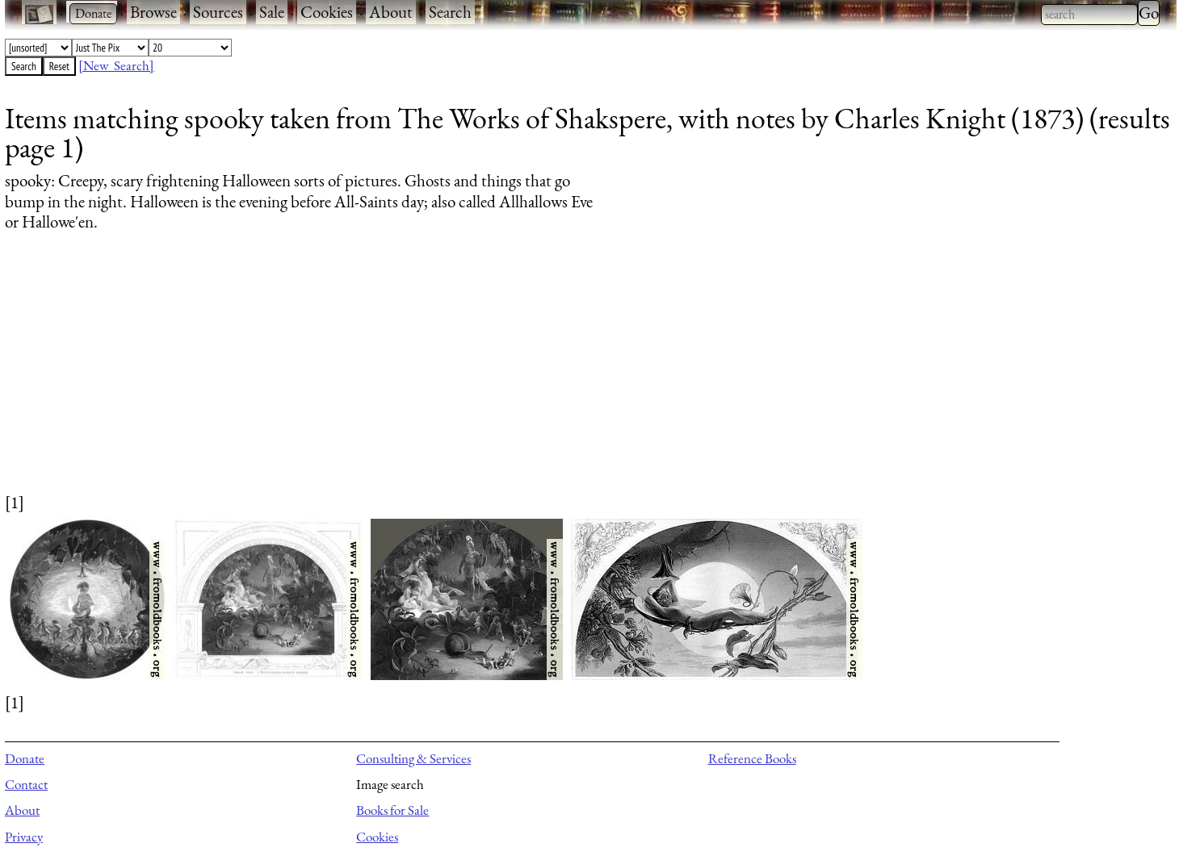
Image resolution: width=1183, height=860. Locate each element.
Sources (218, 12)
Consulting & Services (413, 758)
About (391, 12)
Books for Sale (392, 810)
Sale (271, 12)
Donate (24, 758)
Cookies (326, 12)
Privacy (24, 836)
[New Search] (116, 65)
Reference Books (752, 758)
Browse (153, 12)
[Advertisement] (489, 378)
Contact (26, 784)
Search (450, 12)
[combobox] (1089, 14)
